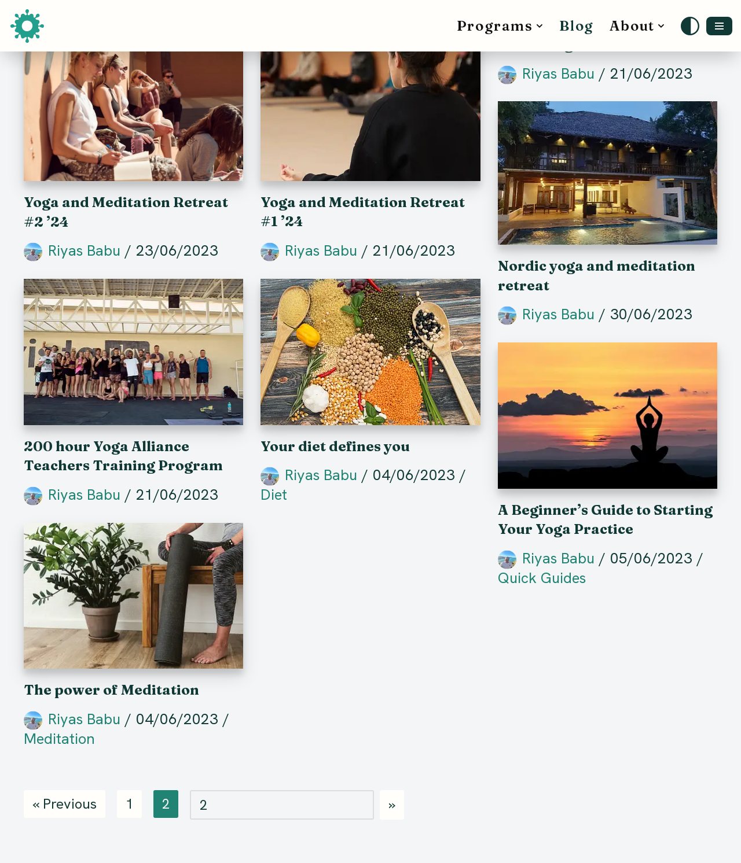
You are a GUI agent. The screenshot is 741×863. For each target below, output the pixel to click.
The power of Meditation (111, 689)
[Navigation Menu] (719, 26)
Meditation (59, 738)
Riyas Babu (84, 250)
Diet (274, 494)
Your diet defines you (335, 446)
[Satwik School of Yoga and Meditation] (30, 26)
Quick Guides (542, 578)
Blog (576, 25)
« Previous (64, 804)
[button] (539, 26)
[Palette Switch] (690, 26)
